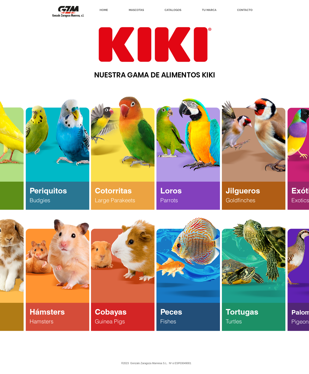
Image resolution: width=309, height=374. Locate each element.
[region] (57, 153)
